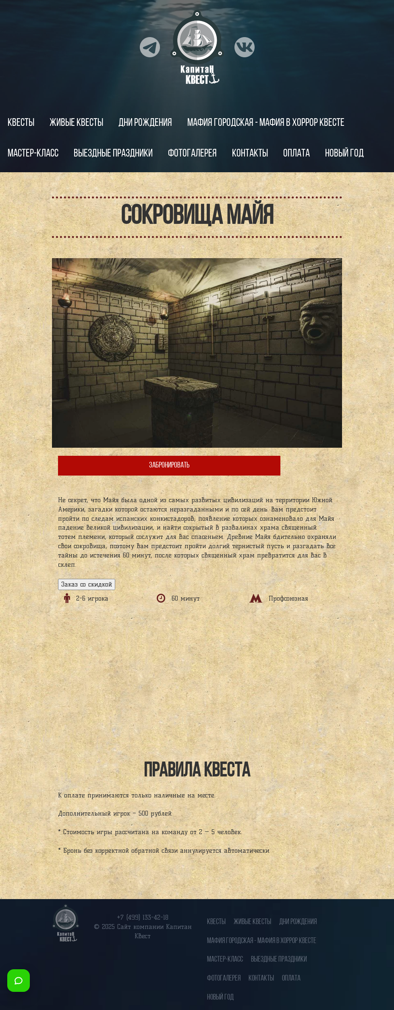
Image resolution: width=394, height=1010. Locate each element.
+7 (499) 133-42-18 (142, 917)
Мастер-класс (33, 153)
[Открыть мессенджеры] (18, 980)
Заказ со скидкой (86, 584)
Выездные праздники (113, 153)
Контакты (250, 153)
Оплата (296, 153)
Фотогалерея (192, 153)
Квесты (21, 123)
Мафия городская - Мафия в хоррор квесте (265, 123)
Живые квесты (76, 123)
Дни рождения (145, 123)
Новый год (344, 153)
